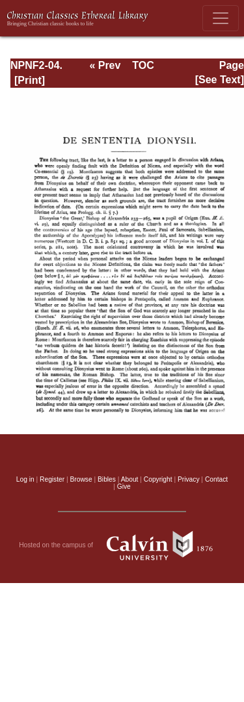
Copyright (158, 479)
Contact (216, 479)
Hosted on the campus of (122, 545)
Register (52, 479)
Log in (25, 479)
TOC (143, 65)
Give (124, 486)
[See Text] (219, 79)
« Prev (104, 65)
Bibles (107, 479)
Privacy (189, 479)
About (130, 479)
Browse (81, 479)
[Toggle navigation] (220, 18)
